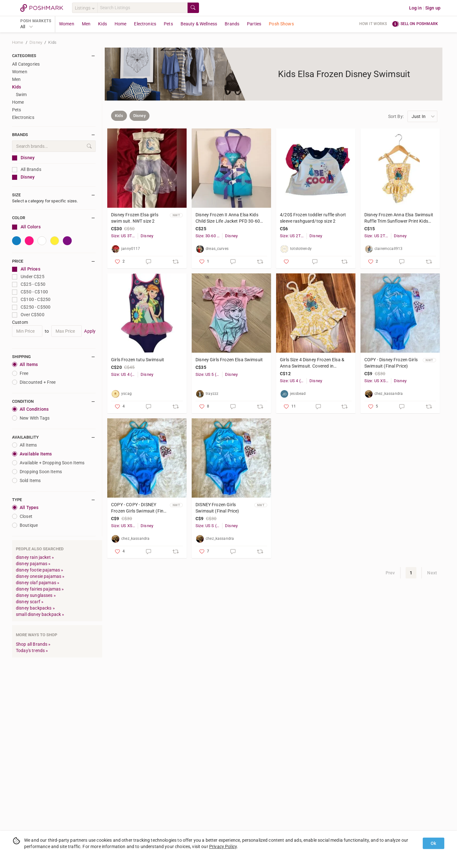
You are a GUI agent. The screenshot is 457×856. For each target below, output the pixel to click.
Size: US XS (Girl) (377, 380)
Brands (232, 23)
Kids (102, 23)
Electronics (145, 23)
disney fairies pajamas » (40, 588)
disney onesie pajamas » (40, 576)
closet (22, 516)
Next (432, 572)
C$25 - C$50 (28, 284)
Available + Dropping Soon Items (48, 462)
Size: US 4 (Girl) (124, 374)
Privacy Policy (223, 846)
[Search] (142, 8)
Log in (415, 7)
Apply (90, 331)
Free (20, 373)
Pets (168, 23)
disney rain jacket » (35, 557)
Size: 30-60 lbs (208, 235)
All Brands (26, 169)
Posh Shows (281, 23)
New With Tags (31, 418)
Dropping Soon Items (37, 471)
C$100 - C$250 (31, 299)
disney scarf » (29, 601)
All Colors (26, 227)
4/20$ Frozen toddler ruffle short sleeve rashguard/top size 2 (313, 218)
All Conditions (30, 409)
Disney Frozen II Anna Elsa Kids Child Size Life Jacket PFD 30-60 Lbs (227, 218)
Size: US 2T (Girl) (293, 235)
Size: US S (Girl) (208, 525)
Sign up (432, 7)
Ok (433, 843)
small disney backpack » (40, 614)
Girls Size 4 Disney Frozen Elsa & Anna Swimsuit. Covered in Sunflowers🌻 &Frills (312, 363)
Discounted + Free (34, 382)
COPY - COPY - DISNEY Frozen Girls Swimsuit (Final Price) (139, 508)
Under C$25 (28, 276)
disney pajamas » (33, 563)
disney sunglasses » (36, 595)
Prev (390, 572)
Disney (36, 42)
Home (121, 23)
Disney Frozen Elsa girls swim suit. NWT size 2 (134, 218)
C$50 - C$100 (30, 292)
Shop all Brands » (33, 644)
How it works (373, 24)
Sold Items (26, 480)
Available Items (32, 453)
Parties (254, 23)
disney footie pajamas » (39, 569)
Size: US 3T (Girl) (124, 235)
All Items (25, 364)
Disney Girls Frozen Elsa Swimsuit (229, 359)
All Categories (26, 64)
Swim (21, 94)
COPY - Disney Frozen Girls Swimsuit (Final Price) (391, 363)
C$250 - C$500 (31, 307)
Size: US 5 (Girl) (208, 374)
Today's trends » (32, 650)
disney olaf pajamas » (37, 582)
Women (66, 23)
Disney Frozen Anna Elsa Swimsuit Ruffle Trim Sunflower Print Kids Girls (398, 218)
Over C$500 (28, 314)
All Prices (26, 269)
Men (86, 23)
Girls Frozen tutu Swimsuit (137, 359)
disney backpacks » (35, 608)
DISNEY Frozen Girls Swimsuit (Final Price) (217, 507)
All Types (25, 507)
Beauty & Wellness (199, 23)
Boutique (25, 525)
